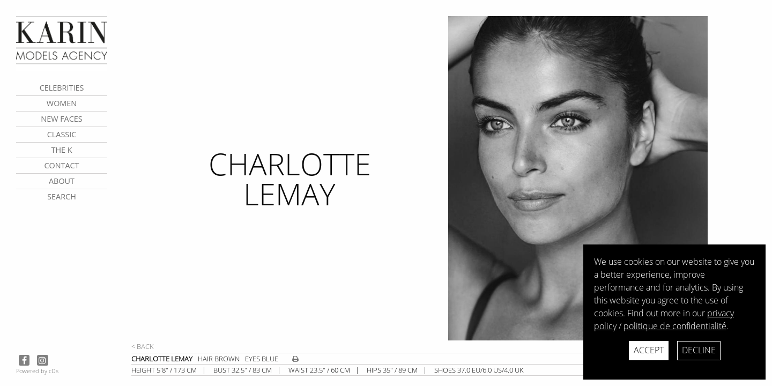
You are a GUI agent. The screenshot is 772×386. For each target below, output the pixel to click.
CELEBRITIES (62, 88)
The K (61, 150)
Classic (62, 134)
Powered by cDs (37, 371)
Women (62, 103)
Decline (699, 350)
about (62, 181)
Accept (649, 350)
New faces (61, 119)
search (61, 196)
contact (61, 165)
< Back (142, 346)
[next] (606, 178)
